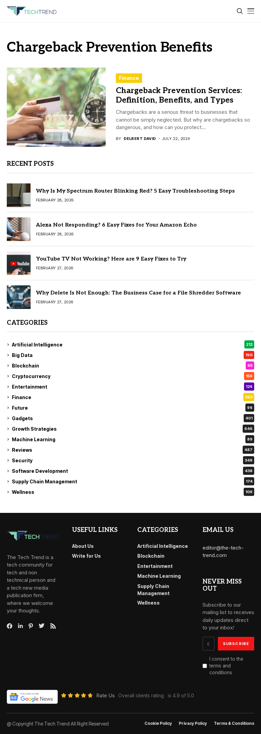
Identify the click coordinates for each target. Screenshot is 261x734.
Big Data (133, 355)
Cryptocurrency (133, 376)
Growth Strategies (133, 429)
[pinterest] (31, 626)
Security (133, 460)
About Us (83, 546)
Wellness (133, 492)
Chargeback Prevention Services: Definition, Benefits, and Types (179, 95)
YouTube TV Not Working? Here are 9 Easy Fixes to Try (111, 259)
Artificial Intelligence (133, 344)
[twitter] (42, 626)
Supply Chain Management (133, 481)
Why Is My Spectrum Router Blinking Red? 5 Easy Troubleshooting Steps (135, 191)
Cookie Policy (158, 723)
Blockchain (133, 365)
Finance (129, 78)
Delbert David (140, 139)
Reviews (133, 450)
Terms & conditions (234, 723)
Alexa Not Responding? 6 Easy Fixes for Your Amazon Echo (116, 225)
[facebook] (9, 626)
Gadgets (133, 418)
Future (133, 408)
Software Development (133, 471)
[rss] (53, 626)
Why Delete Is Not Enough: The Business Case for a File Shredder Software (138, 293)
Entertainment (133, 386)
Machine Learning (133, 439)
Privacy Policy (193, 723)
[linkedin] (20, 626)
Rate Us (105, 695)
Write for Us (86, 556)
